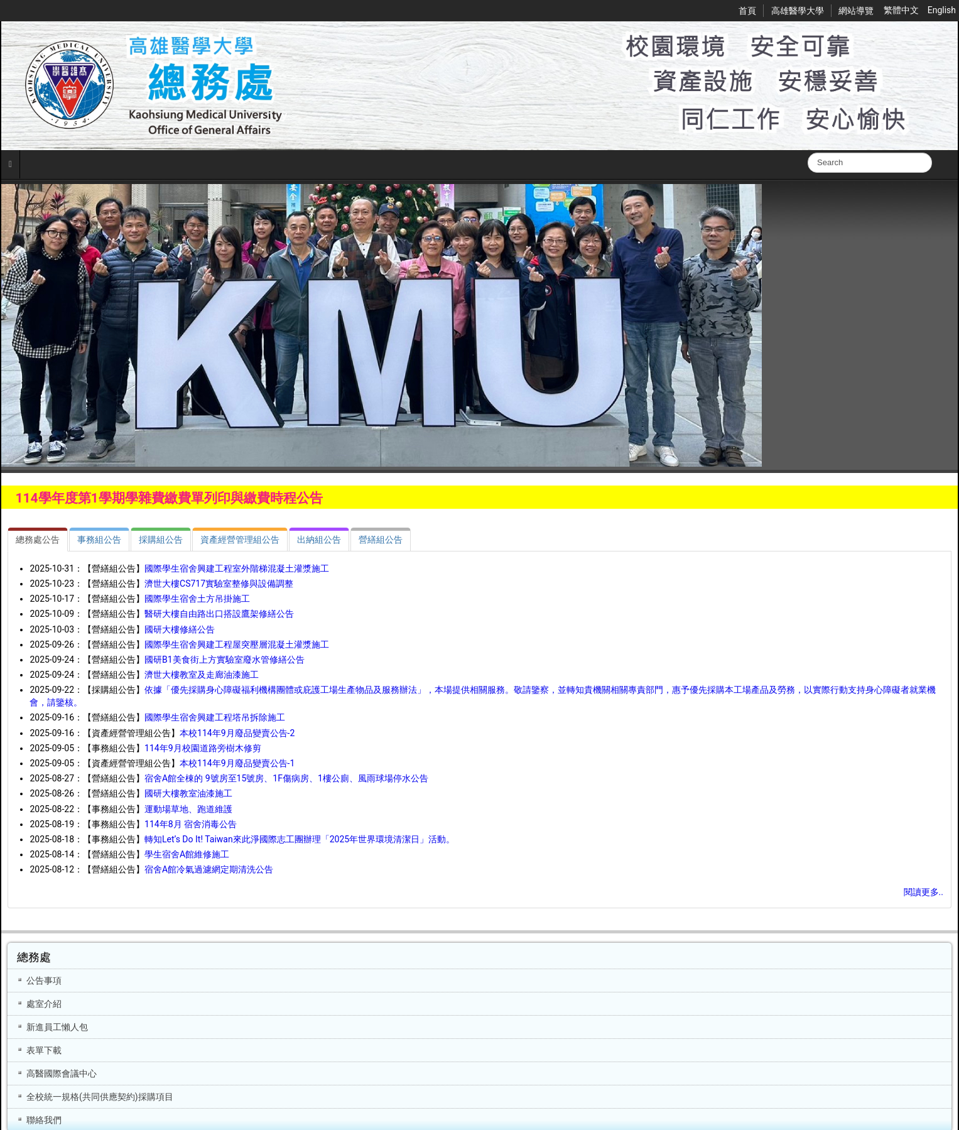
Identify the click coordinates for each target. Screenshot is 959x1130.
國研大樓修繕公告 (179, 629)
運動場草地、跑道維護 (188, 809)
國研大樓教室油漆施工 (188, 793)
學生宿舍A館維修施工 (186, 854)
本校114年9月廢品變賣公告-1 (237, 763)
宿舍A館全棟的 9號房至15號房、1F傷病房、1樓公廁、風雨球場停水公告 (286, 778)
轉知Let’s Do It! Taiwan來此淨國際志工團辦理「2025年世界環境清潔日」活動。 (299, 839)
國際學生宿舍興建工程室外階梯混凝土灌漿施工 (236, 568)
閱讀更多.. (923, 892)
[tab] (38, 539)
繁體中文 (902, 10)
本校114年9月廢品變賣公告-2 (237, 733)
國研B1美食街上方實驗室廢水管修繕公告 (224, 660)
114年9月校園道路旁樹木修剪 (202, 748)
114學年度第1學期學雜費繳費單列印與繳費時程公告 (168, 498)
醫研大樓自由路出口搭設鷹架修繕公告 (219, 614)
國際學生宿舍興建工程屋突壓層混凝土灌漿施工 (236, 644)
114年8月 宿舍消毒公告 (190, 824)
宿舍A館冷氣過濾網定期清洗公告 (208, 869)
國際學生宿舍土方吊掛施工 (197, 599)
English (942, 10)
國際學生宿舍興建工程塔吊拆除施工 (214, 717)
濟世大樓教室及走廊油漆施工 (201, 675)
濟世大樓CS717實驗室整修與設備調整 (218, 584)
